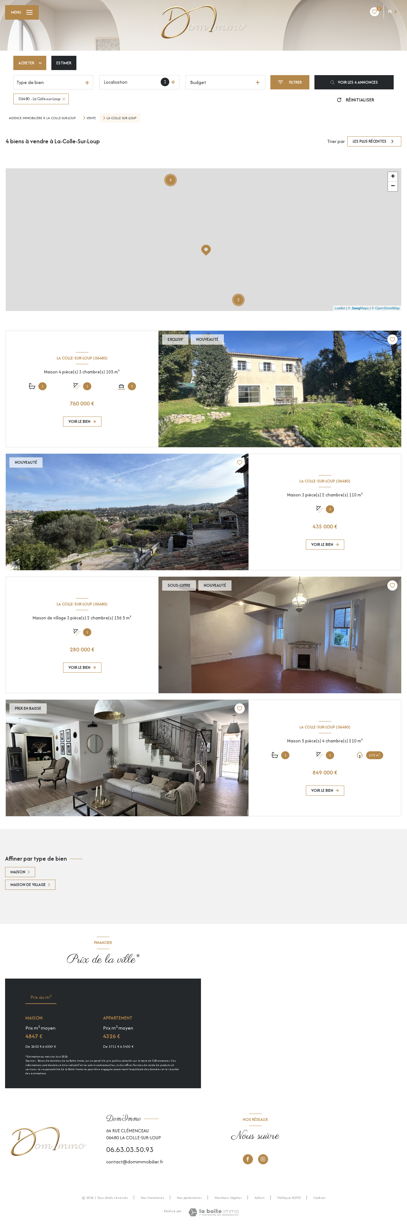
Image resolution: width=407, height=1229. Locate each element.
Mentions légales (228, 1197)
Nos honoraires (152, 1197)
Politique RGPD (289, 1197)
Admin (260, 1197)
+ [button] (393, 177)
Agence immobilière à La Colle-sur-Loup (42, 117)
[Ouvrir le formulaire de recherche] (289, 82)
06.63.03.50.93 (130, 1149)
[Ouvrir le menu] (22, 12)
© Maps (358, 308)
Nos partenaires (189, 1197)
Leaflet (340, 308)
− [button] (393, 186)
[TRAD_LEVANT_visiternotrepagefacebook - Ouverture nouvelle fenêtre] (248, 1159)
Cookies (319, 1198)
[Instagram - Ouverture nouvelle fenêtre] (263, 1159)
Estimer (63, 63)
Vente (91, 118)
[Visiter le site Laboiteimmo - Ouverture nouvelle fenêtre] (213, 1212)
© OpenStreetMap (385, 308)
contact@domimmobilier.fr (134, 1161)
